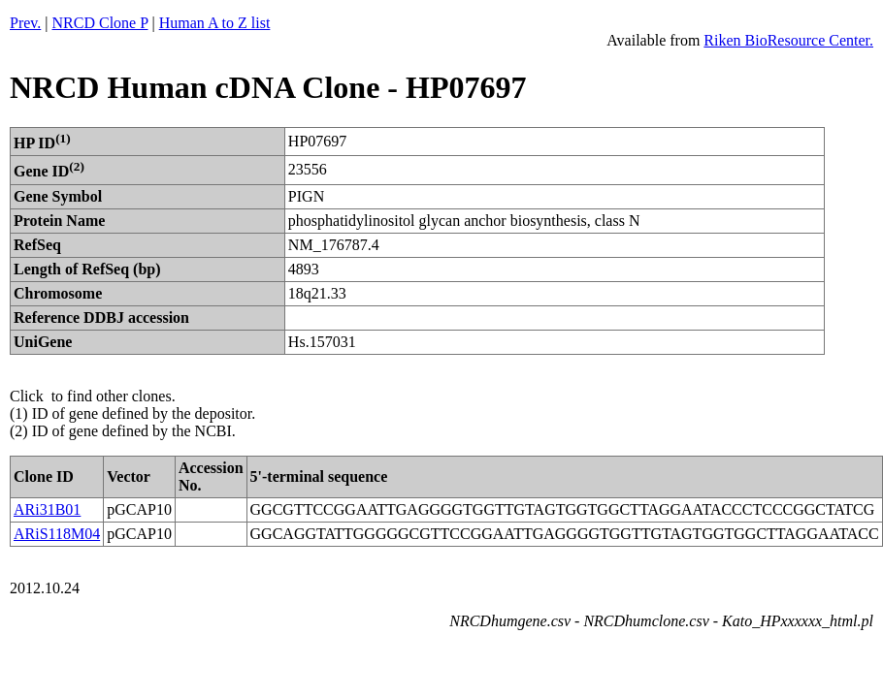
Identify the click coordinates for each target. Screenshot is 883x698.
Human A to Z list (215, 23)
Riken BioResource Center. (788, 40)
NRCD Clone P (100, 23)
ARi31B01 (47, 509)
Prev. (25, 23)
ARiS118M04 (57, 533)
